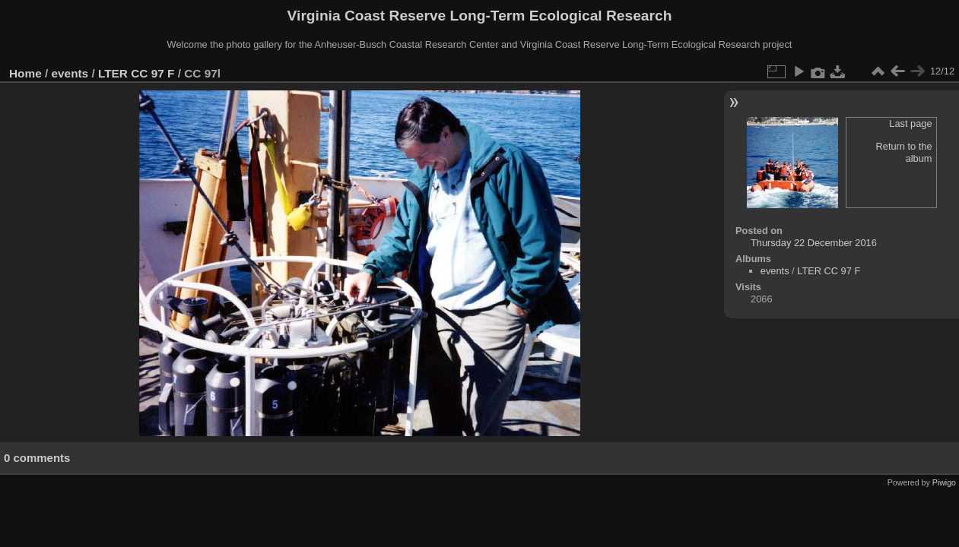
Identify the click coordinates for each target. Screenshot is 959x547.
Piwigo (944, 482)
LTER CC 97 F (136, 73)
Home (25, 73)
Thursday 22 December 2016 (814, 242)
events (70, 73)
